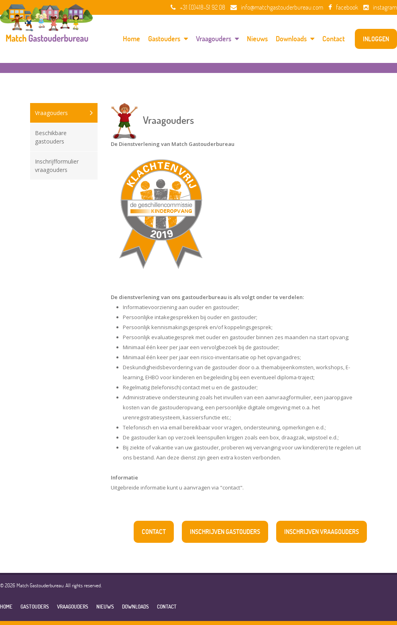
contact (154, 532)
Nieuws (257, 38)
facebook (343, 7)
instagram (380, 7)
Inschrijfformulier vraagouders (57, 166)
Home (131, 38)
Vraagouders (217, 38)
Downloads (295, 38)
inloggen (376, 39)
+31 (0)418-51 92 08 (198, 7)
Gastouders (168, 38)
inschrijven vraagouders (321, 532)
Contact (333, 38)
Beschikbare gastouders (51, 137)
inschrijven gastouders (225, 532)
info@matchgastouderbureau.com (276, 7)
